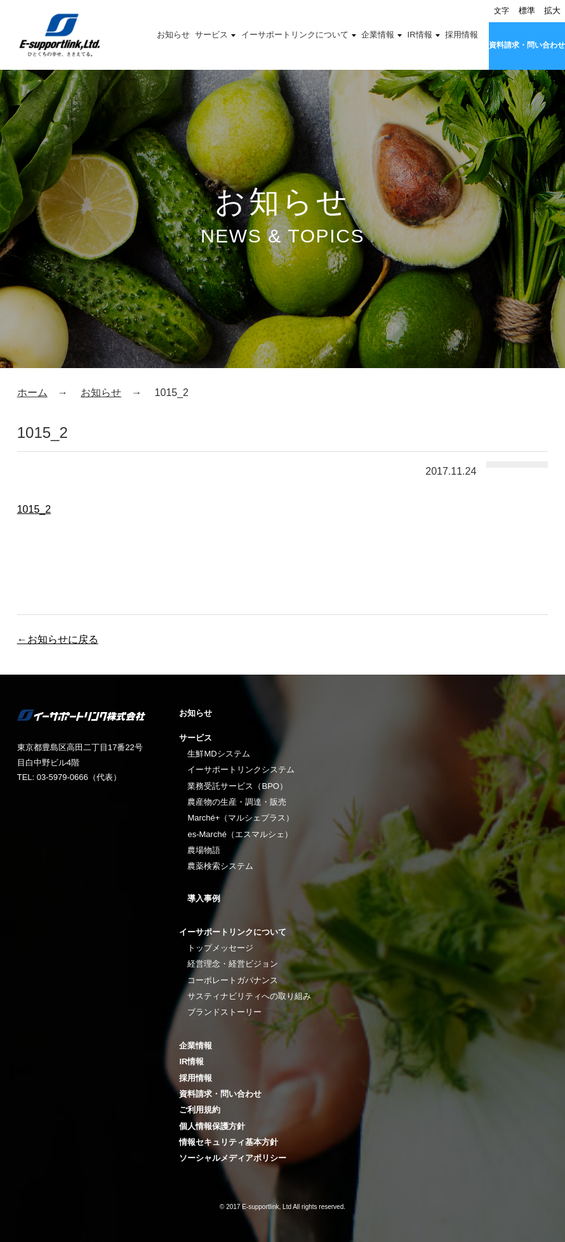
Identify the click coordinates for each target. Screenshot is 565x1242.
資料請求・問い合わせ (527, 45)
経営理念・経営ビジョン (232, 963)
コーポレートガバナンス (232, 980)
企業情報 (377, 34)
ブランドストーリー (224, 1012)
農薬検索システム (220, 866)
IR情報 (420, 34)
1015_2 (34, 509)
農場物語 (203, 850)
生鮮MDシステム (218, 753)
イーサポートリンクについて (295, 34)
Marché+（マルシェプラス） (240, 817)
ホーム (32, 392)
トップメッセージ (220, 948)
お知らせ (173, 34)
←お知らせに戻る (57, 639)
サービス (211, 34)
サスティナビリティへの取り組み (249, 996)
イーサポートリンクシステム (241, 769)
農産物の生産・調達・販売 (236, 802)
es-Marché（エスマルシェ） (239, 834)
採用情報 (461, 34)
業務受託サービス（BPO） (237, 786)
